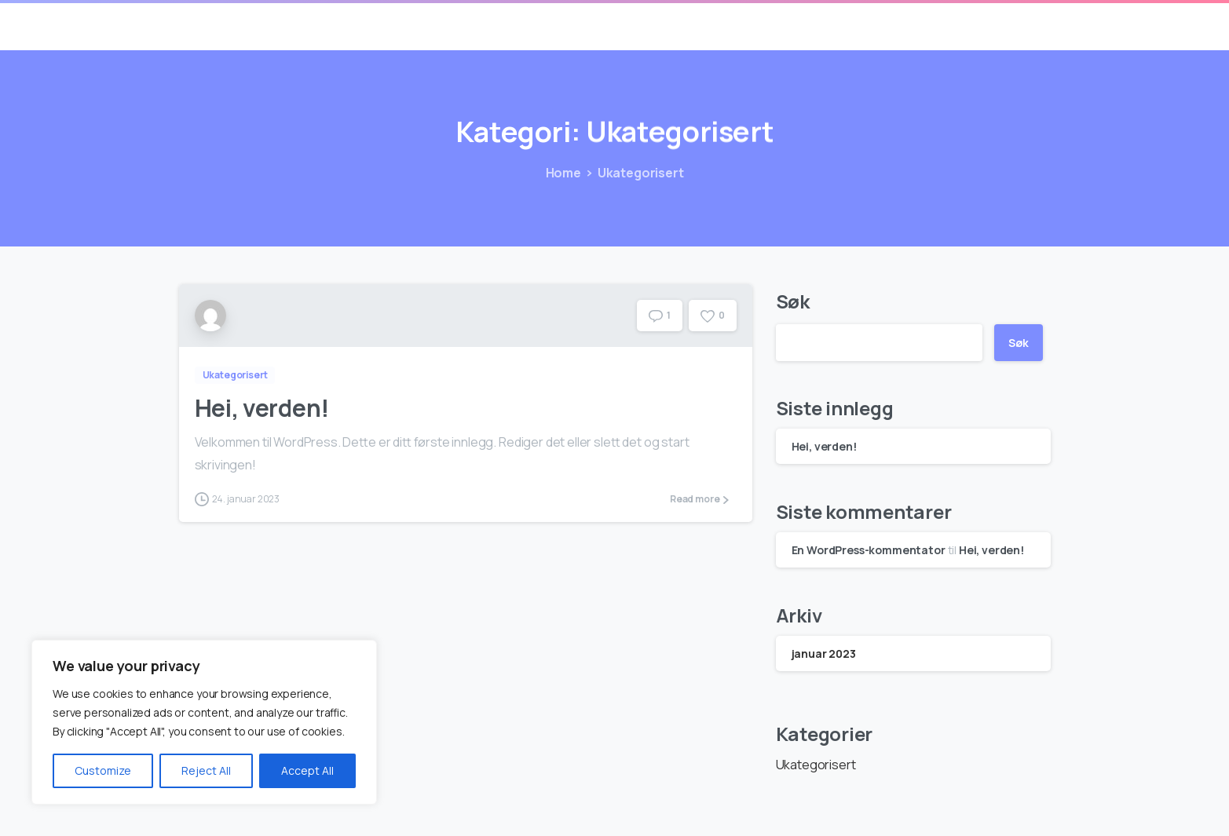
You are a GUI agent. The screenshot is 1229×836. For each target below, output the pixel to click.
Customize (103, 770)
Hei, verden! (262, 408)
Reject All (206, 770)
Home (562, 172)
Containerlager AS (262, 25)
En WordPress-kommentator (869, 549)
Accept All (307, 770)
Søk (793, 301)
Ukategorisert (639, 172)
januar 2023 (824, 653)
